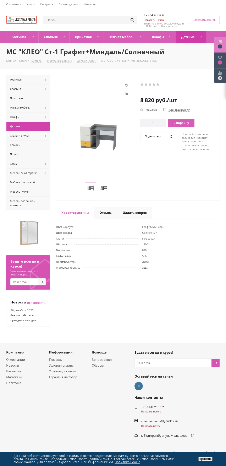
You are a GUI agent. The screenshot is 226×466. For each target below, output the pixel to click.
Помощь (55, 359)
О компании (15, 359)
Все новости (36, 303)
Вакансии (13, 371)
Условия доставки (62, 371)
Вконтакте (138, 386)
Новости (12, 365)
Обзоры (98, 365)
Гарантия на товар (63, 377)
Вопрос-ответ (102, 359)
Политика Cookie (127, 462)
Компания (15, 352)
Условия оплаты (61, 365)
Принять (205, 459)
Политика (13, 383)
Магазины (14, 377)
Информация (60, 352)
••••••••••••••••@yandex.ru (159, 421)
